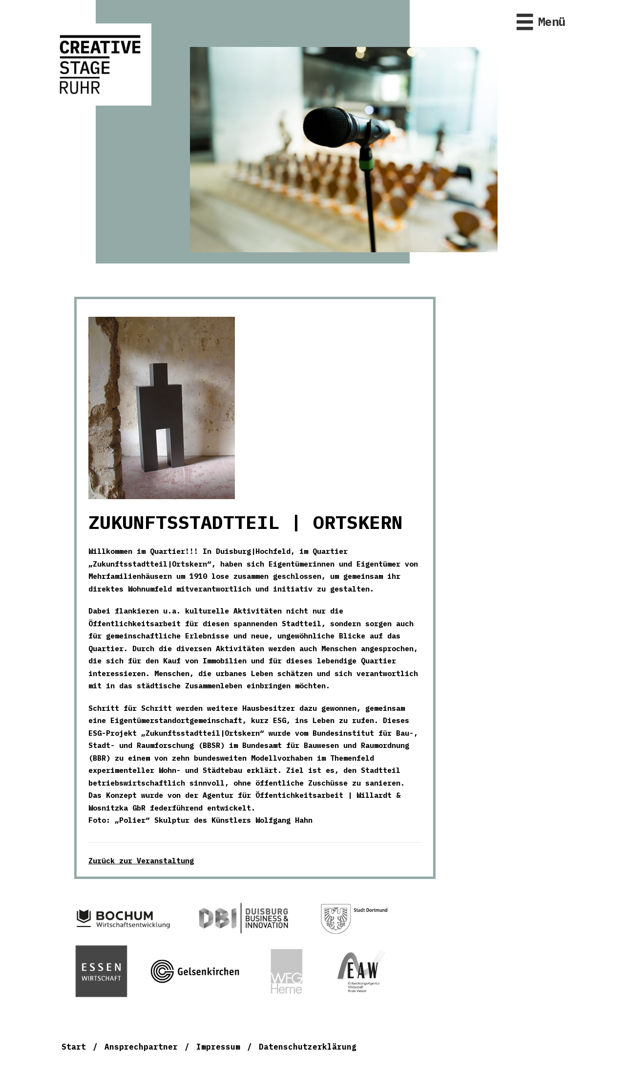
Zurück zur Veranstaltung (141, 860)
